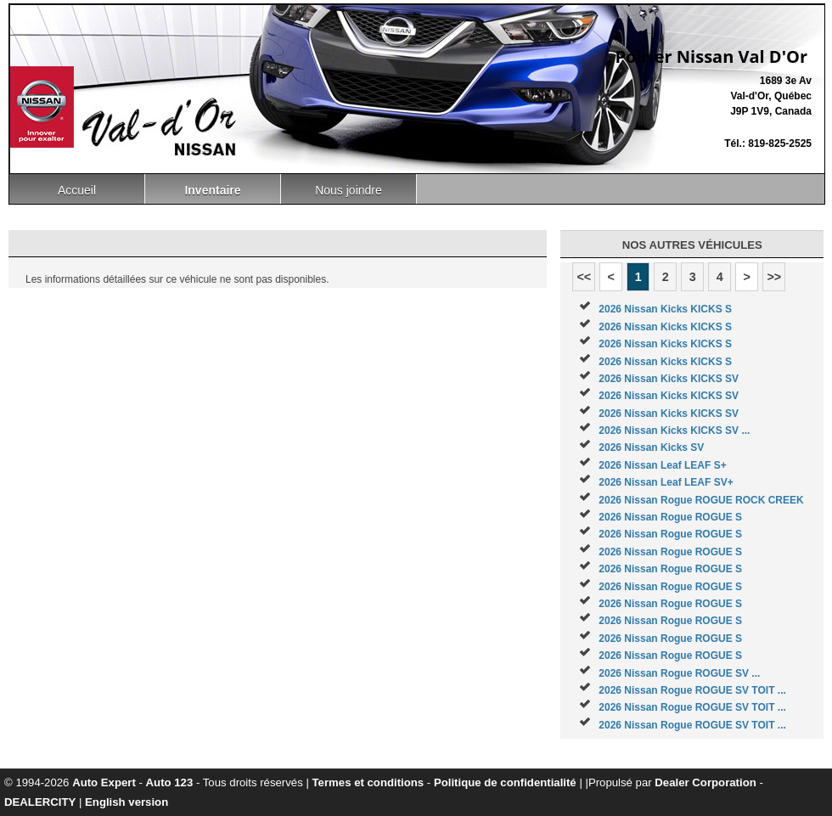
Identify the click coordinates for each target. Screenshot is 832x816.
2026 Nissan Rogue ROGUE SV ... (679, 673)
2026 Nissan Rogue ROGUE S (670, 517)
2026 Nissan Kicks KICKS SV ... (674, 430)
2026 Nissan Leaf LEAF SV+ (666, 482)
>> (774, 277)
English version (126, 802)
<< (583, 277)
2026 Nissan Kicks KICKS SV (669, 379)
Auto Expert (104, 782)
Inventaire (212, 190)
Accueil (77, 190)
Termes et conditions (368, 782)
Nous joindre (348, 190)
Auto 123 (170, 782)
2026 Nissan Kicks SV (651, 447)
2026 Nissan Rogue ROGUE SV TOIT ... (692, 690)
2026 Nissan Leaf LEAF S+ (662, 465)
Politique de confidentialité (505, 782)
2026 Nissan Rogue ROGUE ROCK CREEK (701, 500)
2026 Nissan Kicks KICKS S (665, 309)
